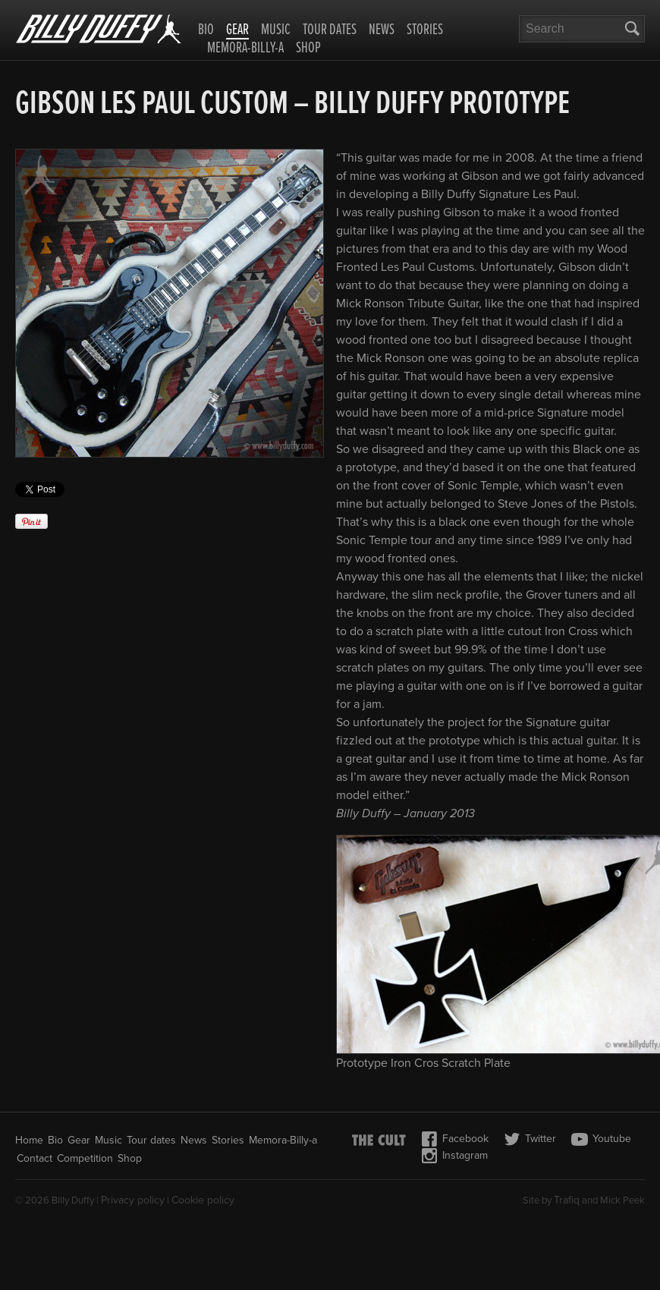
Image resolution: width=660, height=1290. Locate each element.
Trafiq (567, 1200)
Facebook (455, 1139)
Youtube (601, 1139)
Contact (34, 1158)
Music (276, 30)
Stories (425, 30)
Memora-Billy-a (245, 48)
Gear (237, 31)
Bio (206, 30)
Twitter (530, 1139)
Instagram (454, 1155)
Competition (85, 1158)
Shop (308, 48)
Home (29, 1140)
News (381, 30)
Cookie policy (202, 1200)
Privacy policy (133, 1200)
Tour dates (330, 30)
